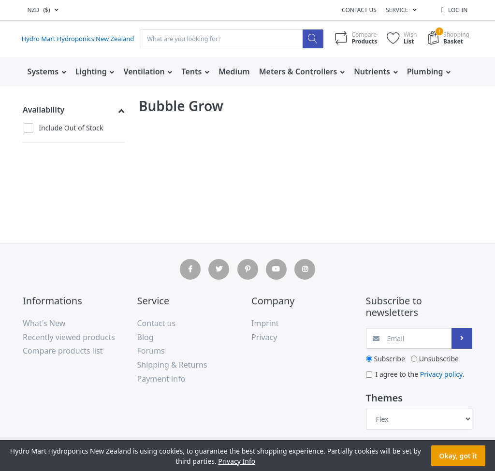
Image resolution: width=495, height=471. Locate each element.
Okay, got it (458, 455)
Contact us (359, 10)
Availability (43, 109)
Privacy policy (441, 374)
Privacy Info (236, 461)
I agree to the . (420, 374)
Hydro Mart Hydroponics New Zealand (82, 39)
